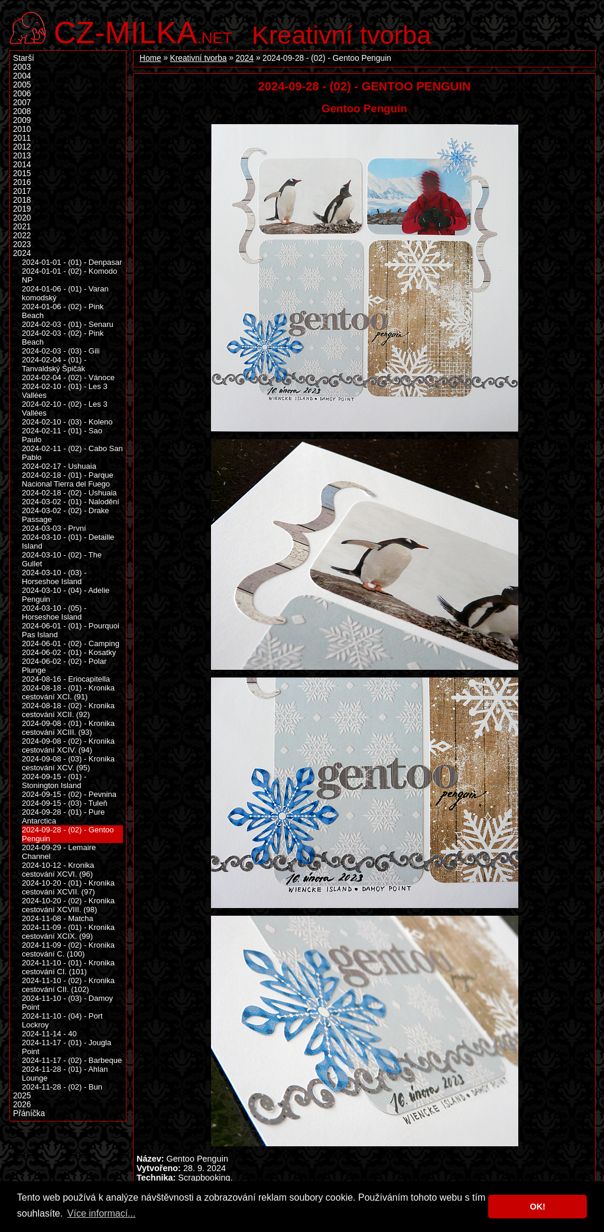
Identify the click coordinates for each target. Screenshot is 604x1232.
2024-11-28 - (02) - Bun (62, 1086)
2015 (22, 173)
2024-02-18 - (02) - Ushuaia (69, 492)
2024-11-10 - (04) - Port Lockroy (62, 1020)
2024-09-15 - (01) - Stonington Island (54, 781)
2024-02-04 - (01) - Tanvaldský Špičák (54, 364)
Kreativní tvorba (341, 35)
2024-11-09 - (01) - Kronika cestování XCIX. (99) (68, 932)
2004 (22, 76)
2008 (22, 111)
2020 (22, 217)
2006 (22, 93)
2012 (22, 146)
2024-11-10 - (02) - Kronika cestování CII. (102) (68, 985)
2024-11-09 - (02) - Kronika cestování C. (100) (68, 949)
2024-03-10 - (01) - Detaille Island (68, 541)
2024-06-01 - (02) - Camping (70, 643)
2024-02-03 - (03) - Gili (61, 350)
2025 (22, 1095)
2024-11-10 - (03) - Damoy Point (67, 1002)
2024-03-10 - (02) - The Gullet (62, 559)
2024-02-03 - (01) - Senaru (67, 324)
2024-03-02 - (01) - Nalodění (70, 501)
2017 (22, 191)
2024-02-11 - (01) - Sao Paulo (62, 435)
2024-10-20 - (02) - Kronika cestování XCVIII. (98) (68, 905)
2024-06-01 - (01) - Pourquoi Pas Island (70, 630)
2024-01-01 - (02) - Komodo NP (69, 275)
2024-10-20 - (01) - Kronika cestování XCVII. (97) (68, 887)
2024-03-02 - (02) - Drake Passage (65, 515)
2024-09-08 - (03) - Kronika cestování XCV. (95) (68, 763)
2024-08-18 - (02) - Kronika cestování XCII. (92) (68, 710)
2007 (22, 102)
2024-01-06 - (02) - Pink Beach (62, 311)
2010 (22, 129)
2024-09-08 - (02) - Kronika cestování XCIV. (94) (68, 745)
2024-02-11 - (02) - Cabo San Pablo (72, 453)
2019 (22, 209)
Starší (23, 58)
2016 (22, 182)
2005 (22, 84)
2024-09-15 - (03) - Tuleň (65, 803)
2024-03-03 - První (54, 528)
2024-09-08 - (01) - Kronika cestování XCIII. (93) (68, 728)
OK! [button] (537, 1206)
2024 (245, 58)
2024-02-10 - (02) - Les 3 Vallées (65, 408)
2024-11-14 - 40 (49, 1033)
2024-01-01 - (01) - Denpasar (72, 262)
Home (150, 58)
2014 (22, 164)
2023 (22, 244)
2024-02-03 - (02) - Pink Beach (62, 337)
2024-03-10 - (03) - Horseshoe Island (54, 577)
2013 (22, 155)
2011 (22, 138)
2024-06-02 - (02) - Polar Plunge (64, 666)
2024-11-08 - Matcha (57, 918)
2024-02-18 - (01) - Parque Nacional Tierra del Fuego (67, 479)
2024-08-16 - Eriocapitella (66, 679)
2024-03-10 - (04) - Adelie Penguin (65, 595)
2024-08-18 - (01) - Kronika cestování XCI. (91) (68, 692)
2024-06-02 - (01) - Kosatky (69, 652)
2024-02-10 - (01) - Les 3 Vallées (65, 391)
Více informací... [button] (101, 1213)
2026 (22, 1104)
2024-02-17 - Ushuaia (59, 466)
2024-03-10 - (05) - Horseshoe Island (54, 612)
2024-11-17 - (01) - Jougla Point (66, 1047)
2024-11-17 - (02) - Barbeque (72, 1060)
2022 (22, 235)
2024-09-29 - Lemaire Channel (59, 852)
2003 (22, 67)
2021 (22, 226)
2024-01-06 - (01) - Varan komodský (65, 293)
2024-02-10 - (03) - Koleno (67, 421)
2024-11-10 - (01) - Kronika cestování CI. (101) (68, 967)
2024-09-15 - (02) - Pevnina (69, 794)
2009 (22, 120)
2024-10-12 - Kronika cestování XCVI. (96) (58, 869)
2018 (22, 200)
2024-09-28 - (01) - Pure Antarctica (63, 816)
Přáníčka (29, 1113)
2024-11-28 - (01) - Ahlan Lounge (65, 1073)
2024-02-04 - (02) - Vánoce (68, 377)
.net (143, 31)
